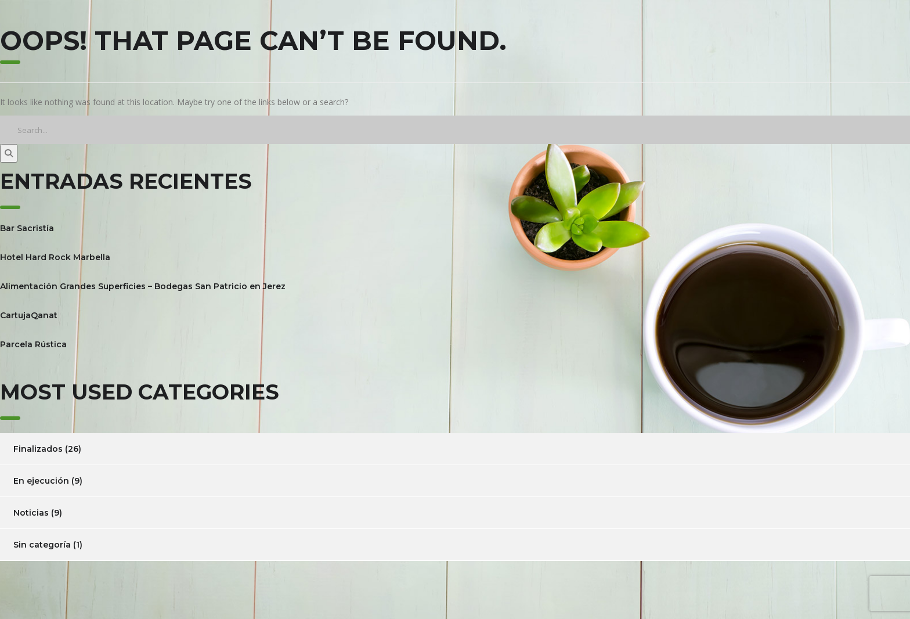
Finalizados (38, 449)
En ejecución (41, 481)
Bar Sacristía (27, 228)
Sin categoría (42, 544)
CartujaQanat (28, 315)
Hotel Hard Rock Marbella (55, 257)
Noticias (31, 513)
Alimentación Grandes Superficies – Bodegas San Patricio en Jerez (143, 286)
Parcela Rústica (33, 344)
